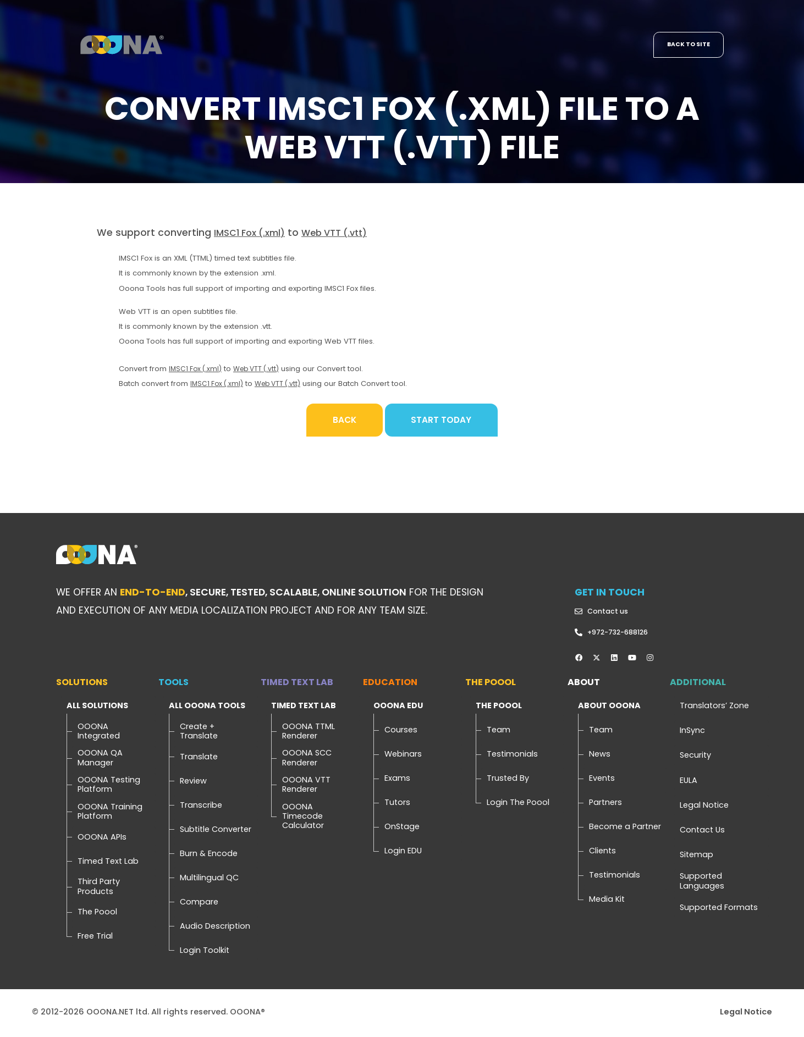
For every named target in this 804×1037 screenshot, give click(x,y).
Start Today (444, 420)
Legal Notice (746, 1013)
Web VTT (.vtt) (345, 233)
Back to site (686, 45)
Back (340, 420)
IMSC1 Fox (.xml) (253, 233)
